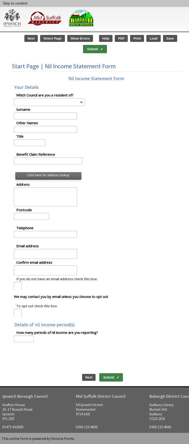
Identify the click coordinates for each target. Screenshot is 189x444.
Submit (92, 49)
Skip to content (15, 3)
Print (137, 38)
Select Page (52, 38)
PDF (121, 38)
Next (31, 38)
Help (105, 38)
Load (153, 38)
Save (170, 38)
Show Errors (80, 38)
